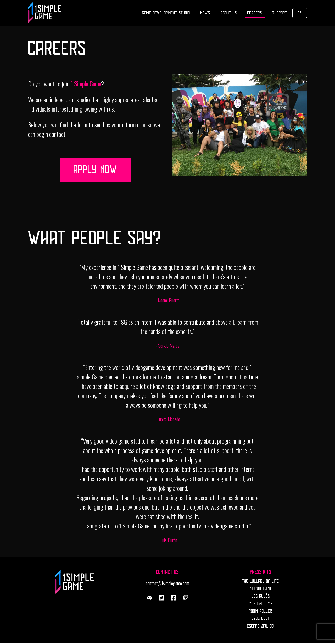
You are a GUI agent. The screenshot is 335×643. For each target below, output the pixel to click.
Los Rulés (261, 596)
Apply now (96, 170)
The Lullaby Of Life (260, 581)
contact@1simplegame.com (167, 583)
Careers (254, 13)
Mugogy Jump (261, 604)
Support (279, 13)
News (205, 13)
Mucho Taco (260, 589)
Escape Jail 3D (260, 626)
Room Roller (260, 611)
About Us (229, 13)
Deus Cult (261, 619)
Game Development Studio (166, 13)
